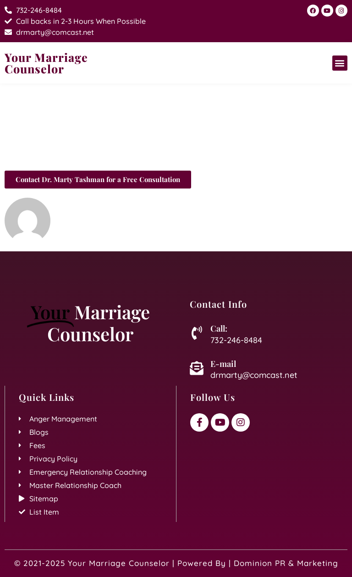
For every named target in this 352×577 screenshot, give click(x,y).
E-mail (223, 363)
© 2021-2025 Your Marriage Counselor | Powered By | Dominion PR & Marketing (176, 563)
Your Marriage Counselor (46, 63)
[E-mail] (197, 368)
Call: (218, 328)
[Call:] (197, 333)
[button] (339, 63)
